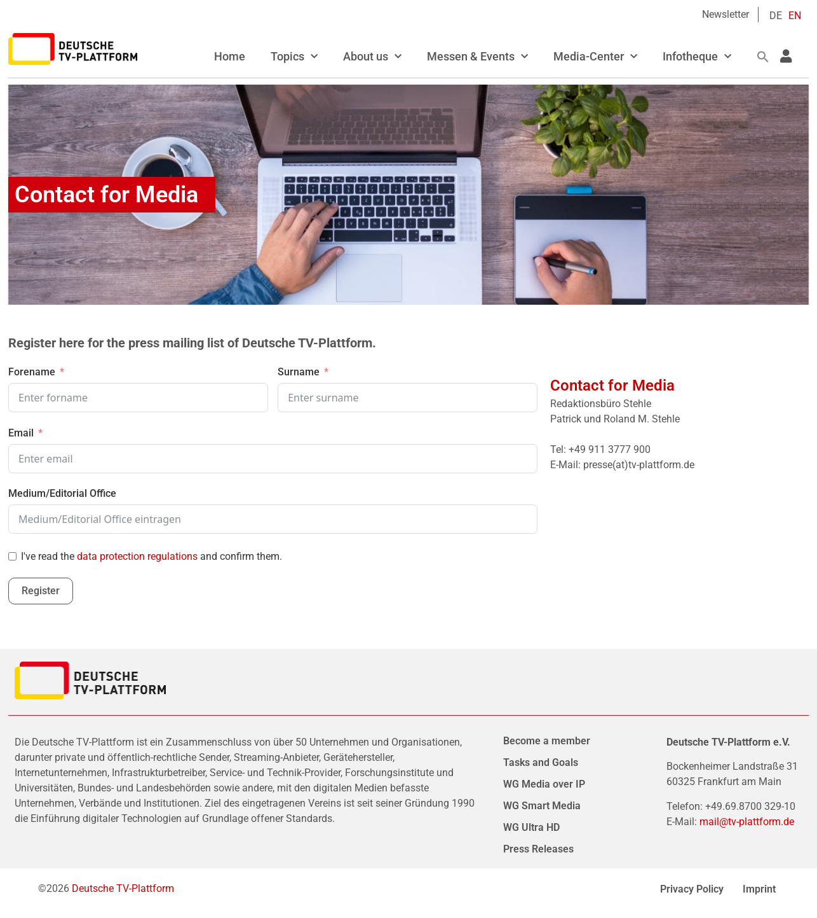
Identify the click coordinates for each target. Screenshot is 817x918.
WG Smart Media (542, 806)
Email (21, 433)
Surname (299, 372)
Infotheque (697, 56)
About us (372, 56)
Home (229, 56)
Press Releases (538, 849)
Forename (31, 372)
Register (41, 591)
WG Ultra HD (531, 827)
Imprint (759, 889)
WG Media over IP (544, 784)
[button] (763, 56)
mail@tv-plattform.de (746, 822)
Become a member (546, 741)
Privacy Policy (692, 889)
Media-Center (595, 56)
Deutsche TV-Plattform (123, 888)
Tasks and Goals (540, 762)
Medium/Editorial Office (62, 493)
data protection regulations (137, 556)
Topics (294, 56)
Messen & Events (477, 56)
